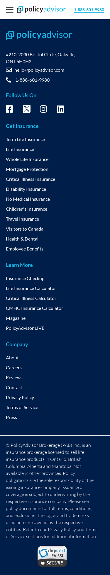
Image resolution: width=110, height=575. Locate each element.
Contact (14, 387)
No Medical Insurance (28, 199)
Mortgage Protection (27, 169)
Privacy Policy (20, 397)
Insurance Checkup (25, 278)
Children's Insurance (26, 209)
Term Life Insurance (25, 139)
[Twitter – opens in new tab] (27, 110)
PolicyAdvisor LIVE (25, 328)
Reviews (14, 377)
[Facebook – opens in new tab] (9, 110)
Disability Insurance (26, 189)
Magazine (16, 318)
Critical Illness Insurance (30, 179)
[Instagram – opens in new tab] (43, 110)
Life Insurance (20, 149)
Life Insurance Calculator (31, 288)
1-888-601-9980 (89, 9)
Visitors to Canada (24, 228)
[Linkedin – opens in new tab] (60, 110)
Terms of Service (22, 407)
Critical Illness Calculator (31, 298)
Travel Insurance (22, 219)
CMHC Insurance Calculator (34, 308)
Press (11, 417)
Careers (14, 367)
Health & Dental (22, 238)
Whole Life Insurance (27, 159)
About (12, 357)
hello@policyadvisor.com (39, 70)
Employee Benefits (24, 248)
